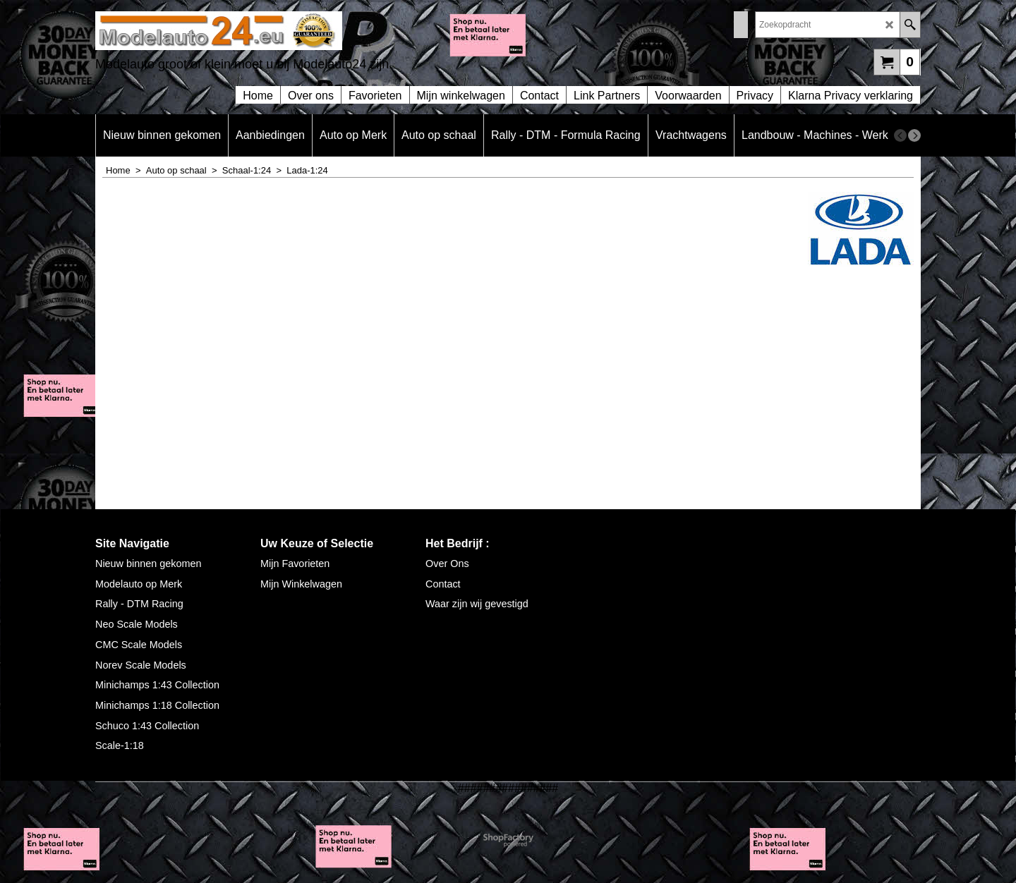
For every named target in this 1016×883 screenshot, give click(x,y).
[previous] (900, 135)
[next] (914, 135)
